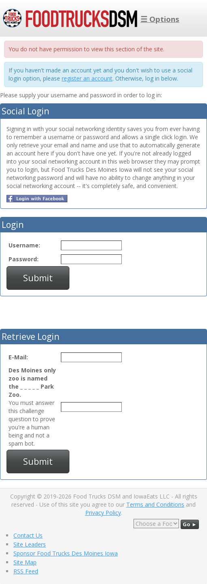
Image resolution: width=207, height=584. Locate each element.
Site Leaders (29, 544)
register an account (87, 78)
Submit (38, 278)
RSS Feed (25, 571)
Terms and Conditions (155, 504)
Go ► (190, 524)
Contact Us (28, 535)
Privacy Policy (103, 512)
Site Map (25, 562)
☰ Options (159, 19)
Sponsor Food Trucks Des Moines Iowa (65, 553)
